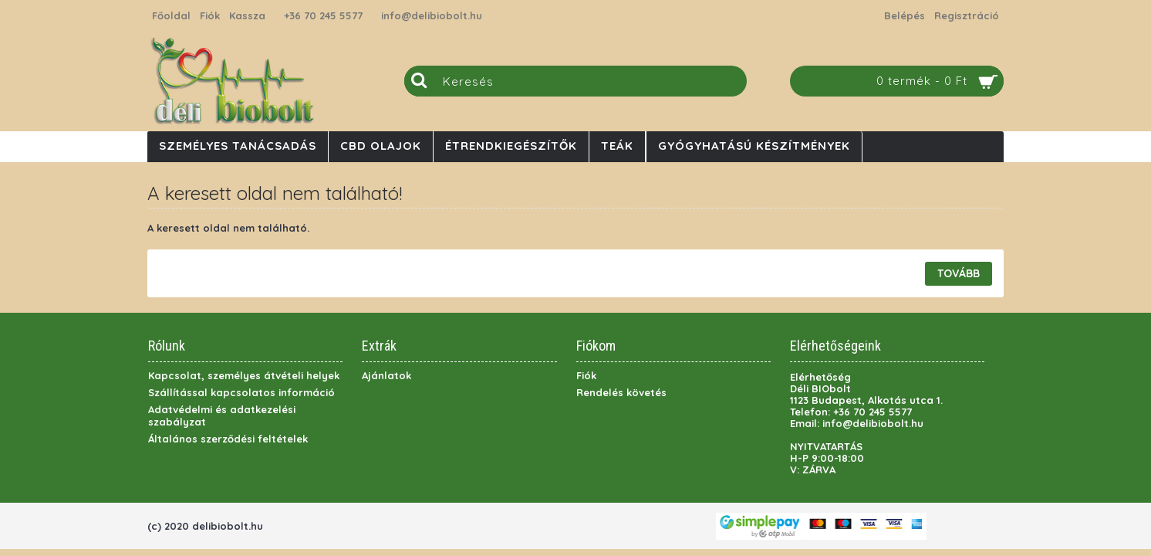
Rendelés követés (621, 392)
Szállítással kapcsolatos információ (241, 392)
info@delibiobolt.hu (431, 15)
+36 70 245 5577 (323, 15)
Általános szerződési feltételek (228, 438)
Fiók (586, 375)
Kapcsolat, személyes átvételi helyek (243, 375)
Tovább (958, 273)
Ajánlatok (386, 375)
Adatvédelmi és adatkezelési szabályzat (221, 415)
